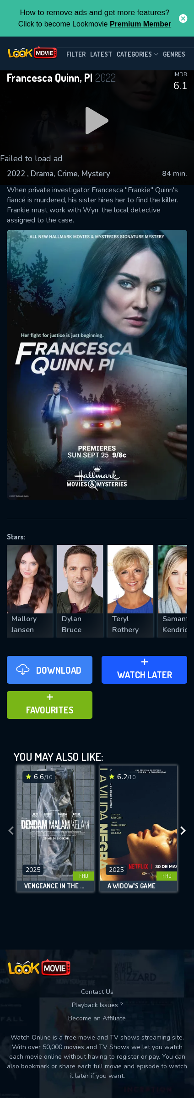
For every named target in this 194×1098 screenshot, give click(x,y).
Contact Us (97, 991)
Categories (137, 54)
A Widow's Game (132, 886)
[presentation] (11, 831)
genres (174, 54)
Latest (101, 54)
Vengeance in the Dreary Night (55, 886)
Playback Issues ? (97, 1005)
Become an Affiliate (97, 1018)
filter (76, 54)
